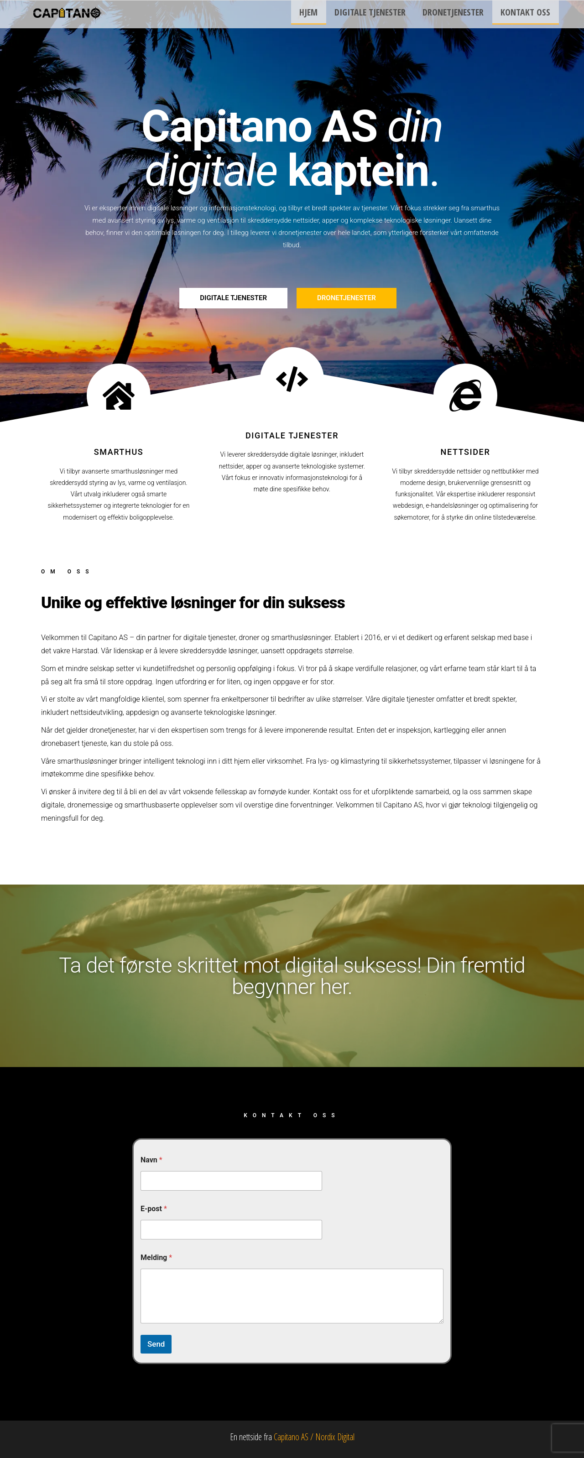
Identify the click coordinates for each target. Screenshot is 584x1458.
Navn (151, 1160)
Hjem (320, 14)
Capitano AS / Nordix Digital (314, 1437)
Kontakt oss (527, 14)
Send (156, 1344)
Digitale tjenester (378, 14)
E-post (154, 1208)
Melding (156, 1257)
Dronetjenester (458, 14)
